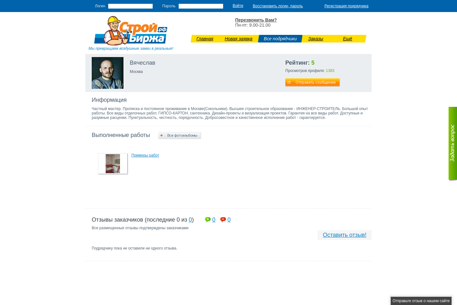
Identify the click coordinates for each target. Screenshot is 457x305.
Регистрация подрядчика (346, 6)
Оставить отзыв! (345, 235)
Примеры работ (145, 155)
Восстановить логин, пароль (278, 6)
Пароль (169, 6)
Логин (100, 6)
